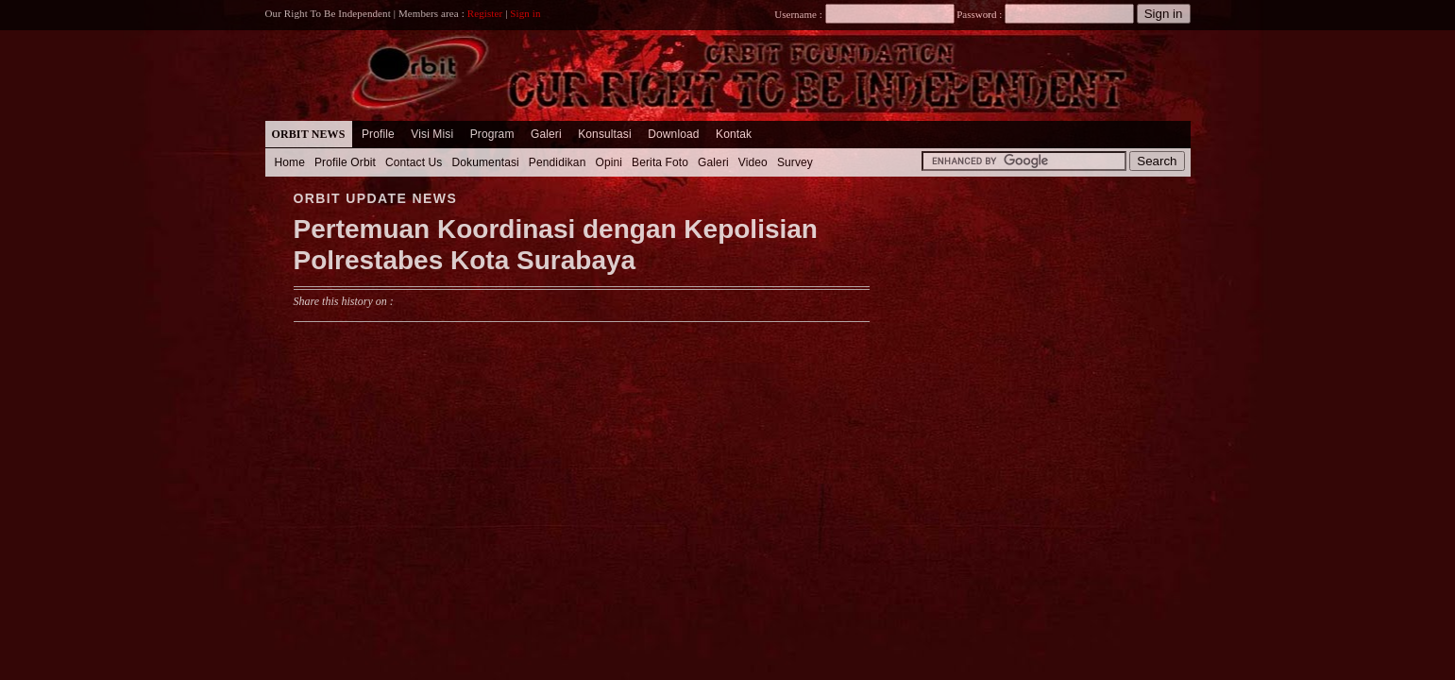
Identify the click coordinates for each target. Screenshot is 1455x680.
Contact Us (414, 162)
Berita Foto (660, 162)
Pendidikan (557, 162)
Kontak (734, 134)
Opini (608, 162)
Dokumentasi (484, 162)
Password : (980, 14)
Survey (795, 162)
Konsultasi (605, 134)
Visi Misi (432, 134)
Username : (864, 14)
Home (290, 162)
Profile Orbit (345, 162)
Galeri (546, 134)
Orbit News (309, 134)
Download (673, 134)
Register (485, 13)
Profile (378, 134)
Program (492, 134)
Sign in (525, 13)
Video (753, 162)
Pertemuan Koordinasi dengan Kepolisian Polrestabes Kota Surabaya (556, 245)
